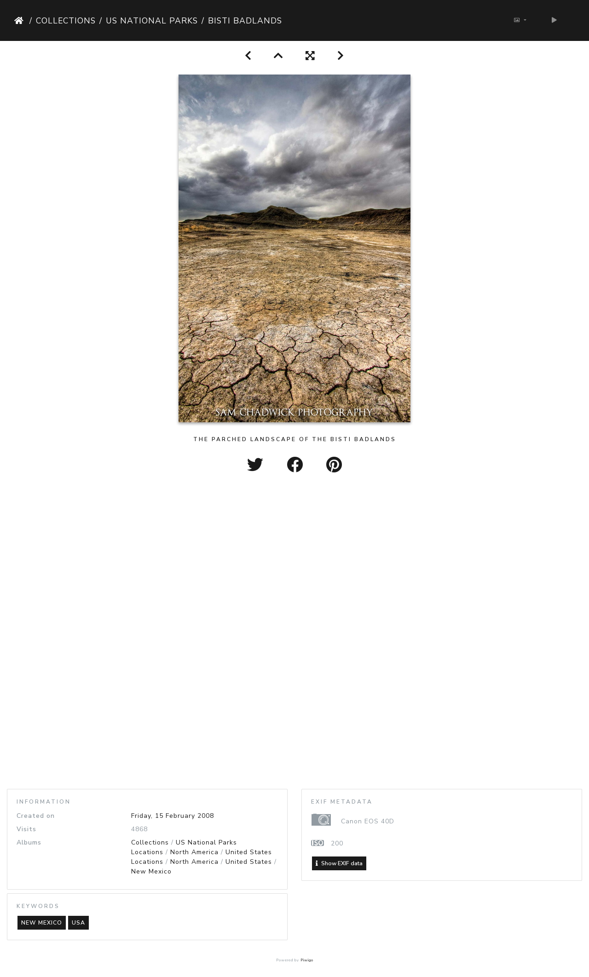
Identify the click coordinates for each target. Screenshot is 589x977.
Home (20, 21)
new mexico (41, 922)
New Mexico (151, 871)
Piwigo (306, 960)
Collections (66, 20)
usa (78, 922)
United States (248, 852)
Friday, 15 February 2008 (172, 815)
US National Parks (152, 20)
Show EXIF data (339, 863)
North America (194, 852)
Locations (147, 852)
